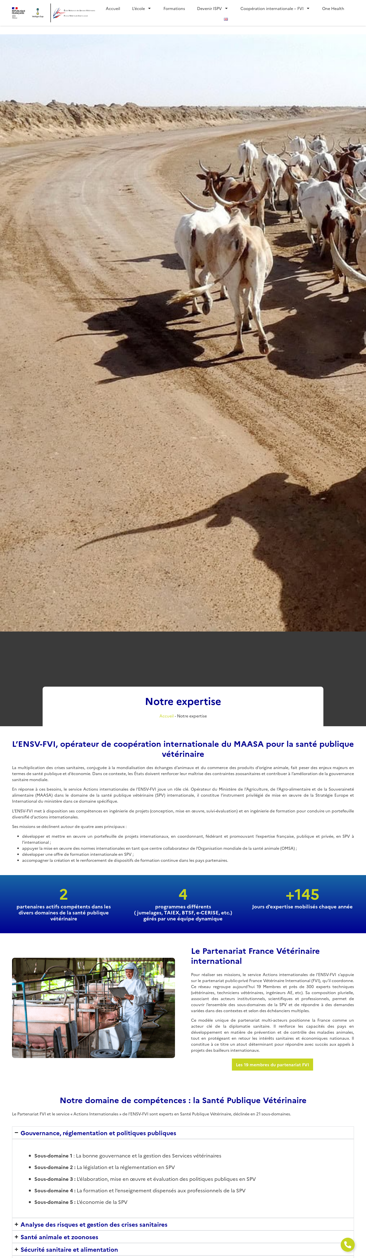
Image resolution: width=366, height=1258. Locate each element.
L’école (141, 8)
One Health (333, 8)
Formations (174, 8)
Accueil (113, 8)
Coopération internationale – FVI (275, 8)
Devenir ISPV (212, 8)
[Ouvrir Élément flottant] (348, 1245)
